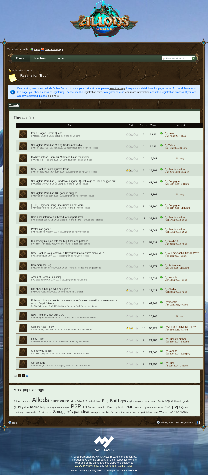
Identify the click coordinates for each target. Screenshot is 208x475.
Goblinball (176, 401)
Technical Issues (90, 148)
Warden (163, 412)
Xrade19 (173, 241)
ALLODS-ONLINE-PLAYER (183, 253)
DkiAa (37, 291)
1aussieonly (40, 279)
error (147, 401)
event (153, 401)
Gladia (172, 289)
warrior (174, 412)
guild (17, 407)
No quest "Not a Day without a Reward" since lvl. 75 (75, 252)
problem (149, 407)
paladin (101, 407)
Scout (41, 412)
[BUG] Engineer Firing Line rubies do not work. (57, 205)
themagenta (40, 317)
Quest (185, 407)
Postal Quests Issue (57, 169)
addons (26, 401)
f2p (167, 401)
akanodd (38, 255)
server (48, 412)
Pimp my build (115, 407)
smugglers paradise (100, 412)
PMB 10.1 (139, 407)
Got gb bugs (38, 362)
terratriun (38, 196)
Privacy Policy (91, 465)
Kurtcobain (39, 267)
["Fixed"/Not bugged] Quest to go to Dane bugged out (85, 181)
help (43, 407)
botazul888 (39, 232)
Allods (40, 399)
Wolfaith (38, 306)
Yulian (37, 243)
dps (123, 401)
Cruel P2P (39, 160)
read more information (136, 92)
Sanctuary (39, 329)
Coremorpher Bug (41, 264)
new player (63, 407)
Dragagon (174, 181)
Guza (171, 362)
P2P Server (89, 407)
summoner (131, 412)
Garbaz (37, 184)
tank (156, 412)
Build (114, 400)
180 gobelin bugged (66, 193)
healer (34, 407)
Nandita (172, 277)
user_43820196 (41, 172)
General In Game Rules (118, 465)
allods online (60, 401)
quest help (18, 412)
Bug (105, 401)
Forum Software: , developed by (104, 470)
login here (53, 95)
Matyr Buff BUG (55, 314)
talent (149, 412)
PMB (129, 407)
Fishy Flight (37, 338)
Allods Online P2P (78, 401)
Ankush (37, 365)
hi (48, 407)
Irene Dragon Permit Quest (46, 133)
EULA (78, 465)
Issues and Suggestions (89, 267)
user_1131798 (41, 148)
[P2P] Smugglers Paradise (90, 220)
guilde (25, 407)
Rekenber (39, 341)
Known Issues (83, 208)
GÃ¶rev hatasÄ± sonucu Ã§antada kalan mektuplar (60, 157)
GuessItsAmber (177, 338)
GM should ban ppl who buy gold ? (51, 288)
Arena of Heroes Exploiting (46, 276)
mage (53, 407)
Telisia (172, 145)
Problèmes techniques (87, 306)
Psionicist (158, 407)
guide (186, 401)
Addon (17, 401)
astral (92, 401)
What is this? (45, 350)
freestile (172, 301)
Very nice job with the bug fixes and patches (63, 240)
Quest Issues (90, 172)
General (76, 136)
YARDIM (184, 412)
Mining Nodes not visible (69, 145)
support (141, 412)
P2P (76, 406)
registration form (93, 92)
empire (130, 401)
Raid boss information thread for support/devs (57, 217)
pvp (176, 406)
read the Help (117, 88)
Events (161, 401)
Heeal (37, 136)
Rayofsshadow (176, 169)
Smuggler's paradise (71, 411)
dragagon (38, 220)
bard (98, 401)
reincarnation (31, 412)
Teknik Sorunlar (84, 160)
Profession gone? (41, 229)
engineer (139, 401)
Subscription (117, 412)
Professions (83, 232)
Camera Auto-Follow (42, 326)
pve (167, 407)
